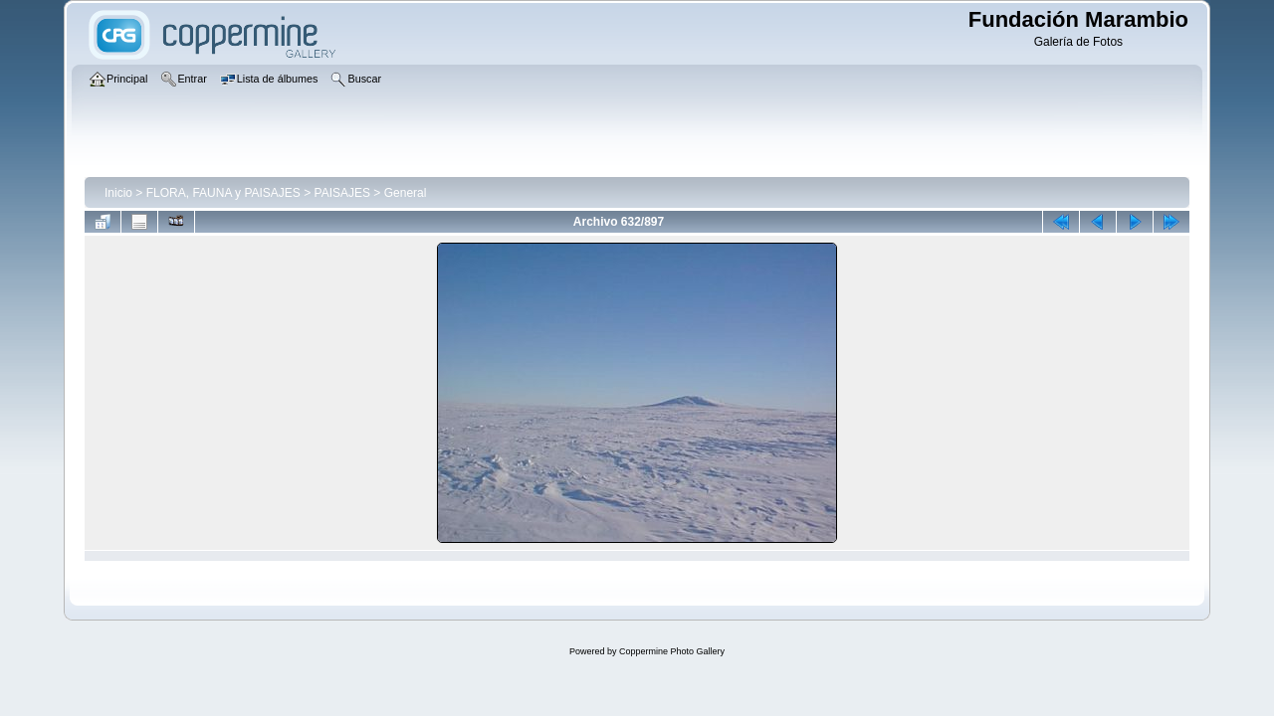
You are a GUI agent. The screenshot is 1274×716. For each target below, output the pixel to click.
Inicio (118, 193)
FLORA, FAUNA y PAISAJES (223, 193)
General (405, 193)
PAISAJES (342, 193)
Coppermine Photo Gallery (672, 651)
